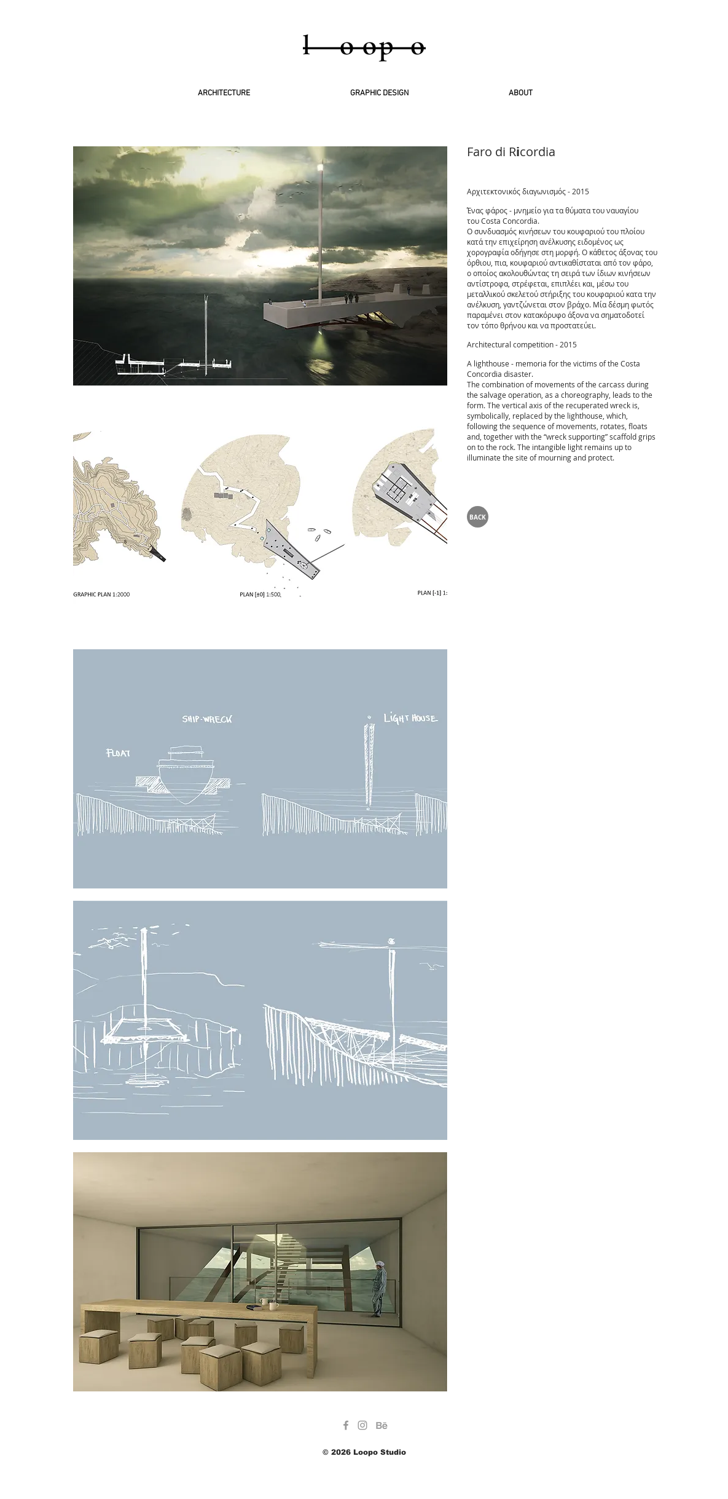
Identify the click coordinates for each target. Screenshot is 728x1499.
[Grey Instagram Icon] (362, 1425)
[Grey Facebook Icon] (346, 1425)
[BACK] (477, 517)
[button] (260, 266)
